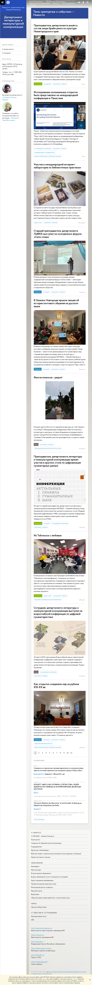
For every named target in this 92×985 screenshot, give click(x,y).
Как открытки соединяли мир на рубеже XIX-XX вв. (56, 685)
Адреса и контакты (51, 972)
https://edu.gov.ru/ (37, 935)
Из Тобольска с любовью (48, 535)
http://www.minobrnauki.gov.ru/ (41, 928)
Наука (34, 904)
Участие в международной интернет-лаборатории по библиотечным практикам (57, 166)
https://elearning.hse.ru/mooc (41, 948)
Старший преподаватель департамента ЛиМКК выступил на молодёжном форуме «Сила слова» (58, 233)
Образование (37, 863)
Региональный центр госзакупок (42, 887)
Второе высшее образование (41, 873)
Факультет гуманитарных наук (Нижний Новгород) (13, 8)
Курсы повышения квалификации (42, 880)
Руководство (35, 840)
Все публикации (39, 819)
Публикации (39, 760)
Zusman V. (37, 809)
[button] (33, 400)
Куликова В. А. (39, 774)
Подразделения (36, 847)
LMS (32, 920)
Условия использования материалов (69, 972)
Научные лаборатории (39, 907)
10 (68, 753)
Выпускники (35, 894)
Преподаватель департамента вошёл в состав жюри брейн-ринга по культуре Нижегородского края (55, 28)
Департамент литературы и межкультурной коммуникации (13, 22)
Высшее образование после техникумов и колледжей (49, 877)
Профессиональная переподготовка (43, 884)
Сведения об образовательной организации (46, 843)
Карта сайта (48, 974)
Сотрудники (6, 53)
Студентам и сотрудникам (44, 913)
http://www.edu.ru (37, 942)
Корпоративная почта (38, 916)
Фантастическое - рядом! (48, 377)
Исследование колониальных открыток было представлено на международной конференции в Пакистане (56, 95)
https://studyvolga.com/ (39, 962)
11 (71, 753)
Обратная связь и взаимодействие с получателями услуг (50, 898)
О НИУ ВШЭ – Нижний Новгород (42, 836)
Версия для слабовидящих (40, 850)
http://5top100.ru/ (37, 955)
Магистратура (36, 870)
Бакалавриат (35, 866)
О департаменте (8, 49)
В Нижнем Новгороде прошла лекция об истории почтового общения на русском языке (56, 303)
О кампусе (36, 833)
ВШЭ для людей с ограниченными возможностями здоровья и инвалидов (56, 854)
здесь (44, 979)
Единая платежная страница (40, 857)
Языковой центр (36, 891)
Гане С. (36, 793)
